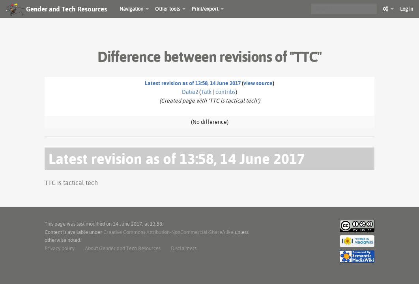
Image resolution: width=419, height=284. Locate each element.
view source (258, 83)
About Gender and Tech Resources (123, 248)
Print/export (205, 9)
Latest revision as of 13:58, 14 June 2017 (193, 83)
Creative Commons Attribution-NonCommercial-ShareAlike (168, 232)
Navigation (131, 9)
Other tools (167, 9)
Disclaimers (183, 248)
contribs (225, 91)
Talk (206, 91)
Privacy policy (60, 248)
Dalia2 (190, 91)
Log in (406, 9)
